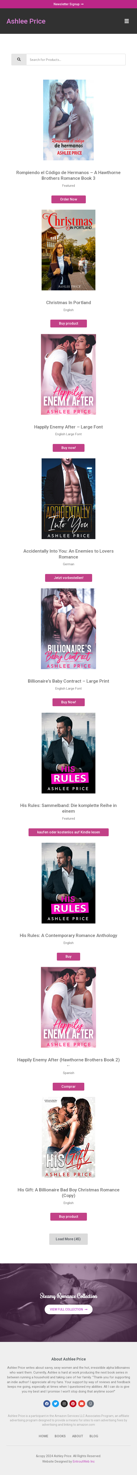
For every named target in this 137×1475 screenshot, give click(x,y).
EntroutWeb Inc (84, 1461)
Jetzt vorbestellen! (68, 578)
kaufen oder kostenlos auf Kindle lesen (68, 832)
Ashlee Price (26, 21)
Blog (94, 1436)
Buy (68, 956)
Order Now (68, 199)
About (77, 1436)
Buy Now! (68, 702)
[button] (126, 21)
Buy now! (68, 448)
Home (43, 1436)
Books (60, 1436)
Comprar (68, 1086)
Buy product (68, 323)
